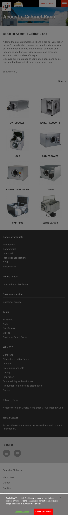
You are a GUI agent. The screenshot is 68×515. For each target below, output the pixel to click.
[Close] (60, 499)
